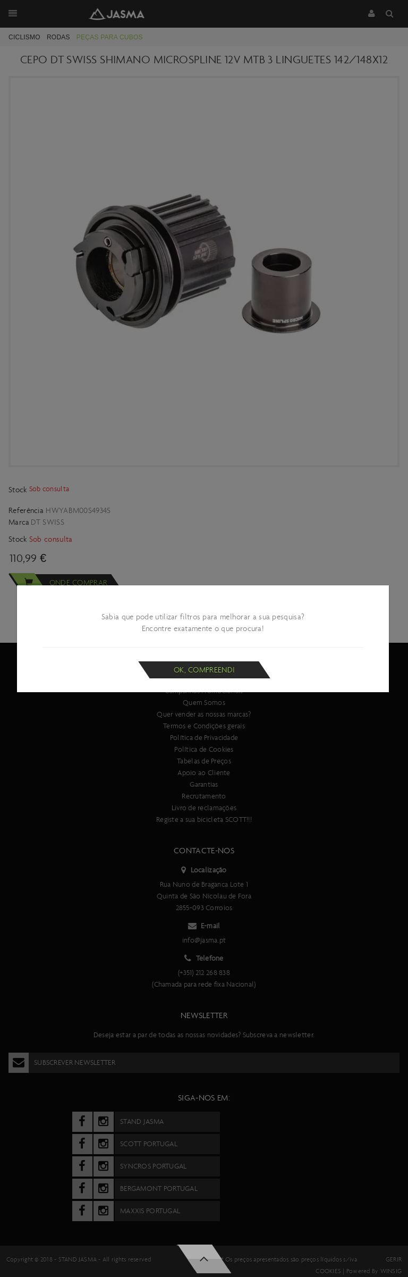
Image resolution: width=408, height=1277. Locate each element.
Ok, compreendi (204, 670)
